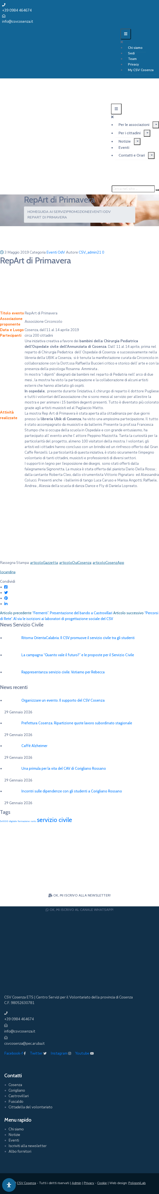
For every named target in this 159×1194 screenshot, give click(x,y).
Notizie (125, 141)
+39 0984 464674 (17, 10)
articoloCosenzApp (108, 562)
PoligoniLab (137, 1183)
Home (32, 211)
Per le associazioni (134, 124)
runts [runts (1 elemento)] (33, 821)
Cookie (102, 1183)
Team (132, 59)
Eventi (124, 147)
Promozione (78, 211)
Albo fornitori (20, 1151)
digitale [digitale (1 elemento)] (13, 821)
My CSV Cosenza (141, 70)
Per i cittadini (130, 133)
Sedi (131, 53)
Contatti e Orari (132, 155)
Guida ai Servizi (52, 211)
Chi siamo (135, 48)
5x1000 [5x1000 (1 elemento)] (4, 821)
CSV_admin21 (90, 252)
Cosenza (15, 1084)
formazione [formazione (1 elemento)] (24, 821)
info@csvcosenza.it (17, 21)
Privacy (133, 64)
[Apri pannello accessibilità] (9, 1185)
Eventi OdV (100, 211)
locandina (7, 572)
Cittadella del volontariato (30, 1107)
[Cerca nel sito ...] (133, 188)
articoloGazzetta (44, 562)
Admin (76, 1183)
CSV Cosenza (26, 1183)
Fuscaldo (16, 1101)
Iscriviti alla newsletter (28, 1145)
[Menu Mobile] (125, 34)
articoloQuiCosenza (75, 562)
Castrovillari (19, 1096)
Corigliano (17, 1090)
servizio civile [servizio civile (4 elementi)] (54, 819)
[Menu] (156, 124)
